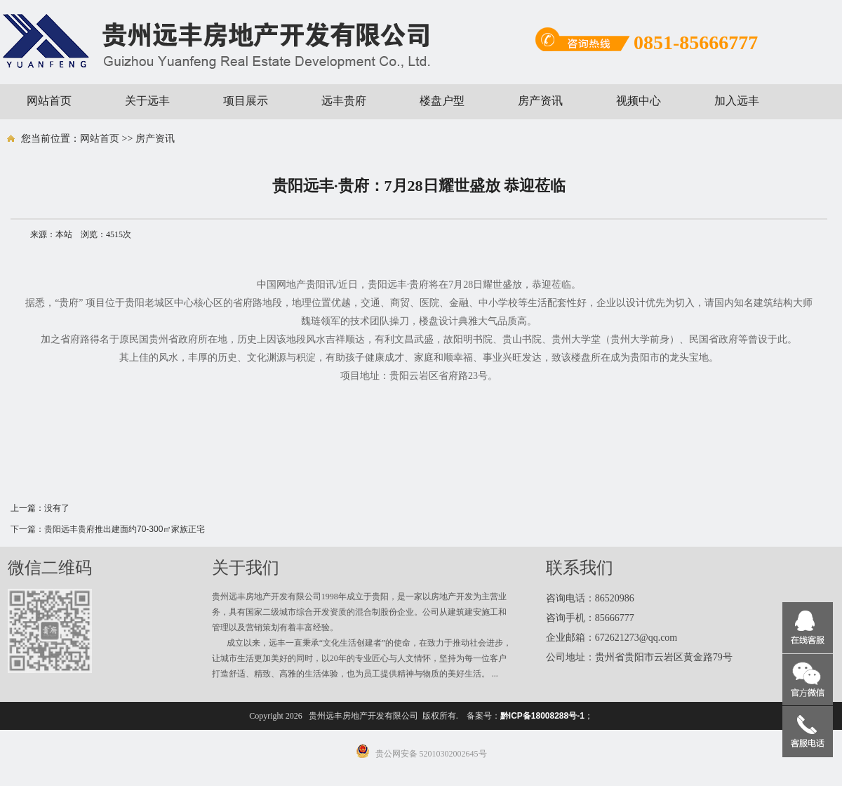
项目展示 (245, 101)
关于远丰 (147, 101)
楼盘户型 (442, 101)
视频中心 (638, 101)
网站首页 (49, 101)
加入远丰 (736, 101)
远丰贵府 (343, 101)
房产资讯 (540, 101)
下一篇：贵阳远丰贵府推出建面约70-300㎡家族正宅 (108, 529)
